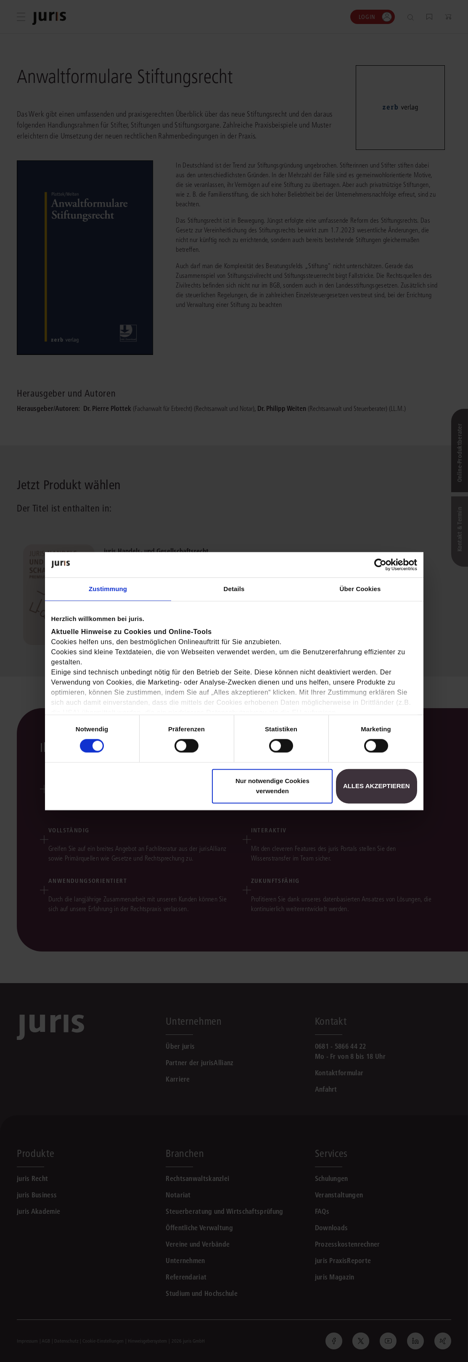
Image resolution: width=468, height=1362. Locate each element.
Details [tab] (234, 588)
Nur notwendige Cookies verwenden (272, 785)
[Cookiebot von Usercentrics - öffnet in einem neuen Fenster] (380, 564)
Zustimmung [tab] (108, 588)
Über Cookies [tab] (360, 588)
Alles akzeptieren (376, 785)
